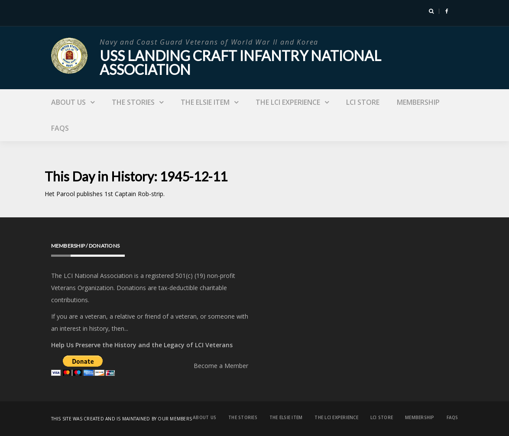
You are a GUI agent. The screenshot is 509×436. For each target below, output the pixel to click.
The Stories (133, 102)
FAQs (60, 128)
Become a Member (221, 366)
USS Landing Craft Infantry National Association (240, 62)
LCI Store (362, 102)
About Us (68, 102)
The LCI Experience (288, 102)
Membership (418, 102)
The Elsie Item (205, 102)
